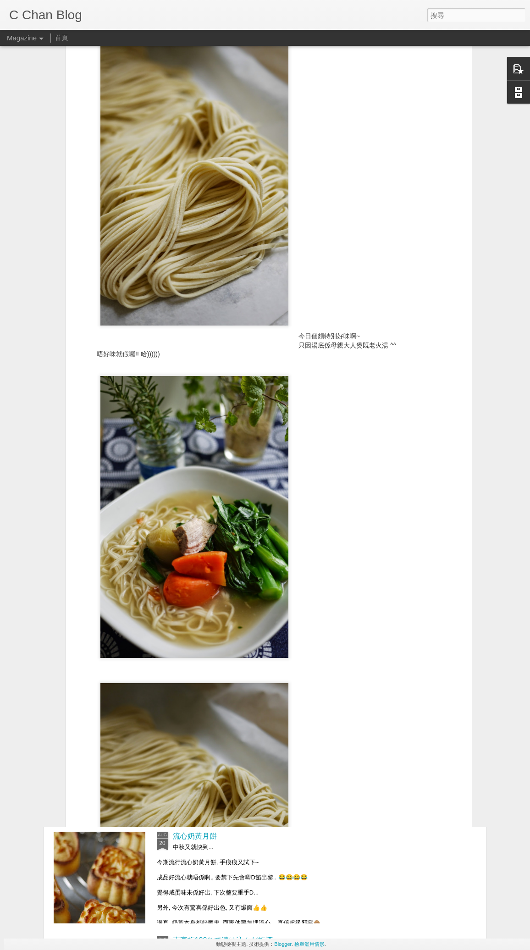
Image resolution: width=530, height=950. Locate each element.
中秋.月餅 (188, 732)
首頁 (61, 37)
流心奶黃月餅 (195, 836)
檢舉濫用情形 (309, 944)
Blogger (282, 944)
